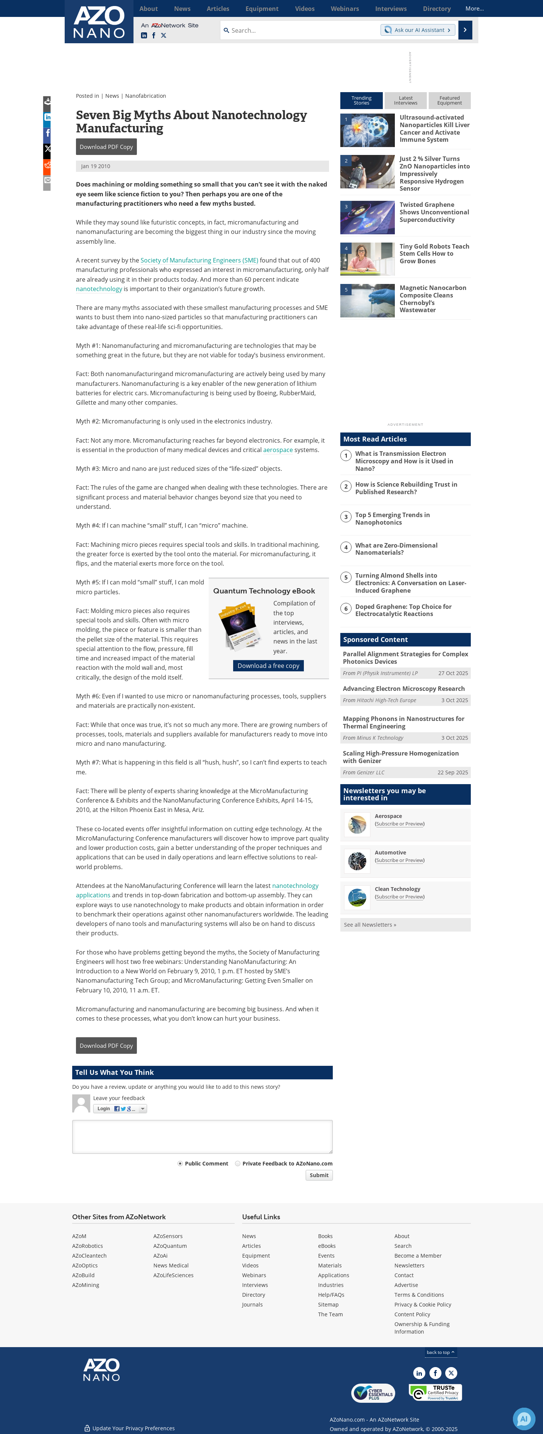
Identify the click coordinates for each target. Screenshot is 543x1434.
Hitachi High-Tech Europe (386, 692)
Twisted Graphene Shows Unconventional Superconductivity (432, 206)
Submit (319, 1175)
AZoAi (160, 1255)
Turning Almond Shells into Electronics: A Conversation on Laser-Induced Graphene (411, 577)
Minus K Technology (380, 729)
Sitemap (328, 1304)
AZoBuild (83, 1275)
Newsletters (409, 1265)
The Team (330, 1314)
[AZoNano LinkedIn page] (144, 36)
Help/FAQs (331, 1294)
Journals (252, 1304)
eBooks (327, 1245)
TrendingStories (362, 100)
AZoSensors (168, 1236)
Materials (330, 1265)
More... (461, 8)
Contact (404, 1275)
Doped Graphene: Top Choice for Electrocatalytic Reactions (401, 603)
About (402, 1236)
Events (326, 1255)
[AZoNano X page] (164, 36)
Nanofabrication (145, 95)
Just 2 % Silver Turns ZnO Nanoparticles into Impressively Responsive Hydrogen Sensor (435, 168)
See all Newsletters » (370, 914)
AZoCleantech (89, 1255)
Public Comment (206, 1163)
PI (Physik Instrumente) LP (387, 665)
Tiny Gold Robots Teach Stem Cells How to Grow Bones (433, 248)
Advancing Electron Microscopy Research (401, 681)
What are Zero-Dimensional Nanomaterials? (394, 543)
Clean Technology (397, 879)
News (112, 95)
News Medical (171, 1265)
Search (403, 1245)
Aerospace (388, 806)
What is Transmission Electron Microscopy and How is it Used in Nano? (411, 452)
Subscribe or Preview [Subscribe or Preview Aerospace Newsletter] (399, 813)
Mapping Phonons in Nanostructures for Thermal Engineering (400, 714)
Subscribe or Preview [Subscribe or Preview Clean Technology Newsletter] (399, 886)
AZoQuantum (170, 1245)
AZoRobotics (87, 1245)
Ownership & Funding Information (422, 1327)
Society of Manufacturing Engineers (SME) (199, 260)
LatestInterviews (405, 100)
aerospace (278, 450)
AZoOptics (85, 1265)
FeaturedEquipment (449, 100)
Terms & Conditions (419, 1294)
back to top (441, 1352)
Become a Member (418, 1255)
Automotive (390, 842)
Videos (250, 1265)
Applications (333, 1275)
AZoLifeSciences (173, 1275)
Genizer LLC (370, 762)
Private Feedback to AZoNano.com (288, 1163)
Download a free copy (268, 666)
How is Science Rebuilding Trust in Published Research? (404, 482)
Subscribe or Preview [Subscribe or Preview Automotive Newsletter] (399, 850)
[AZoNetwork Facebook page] (154, 36)
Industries (331, 1284)
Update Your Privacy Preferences (129, 1424)
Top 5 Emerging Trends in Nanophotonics (391, 513)
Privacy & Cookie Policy (422, 1304)
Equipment (256, 1255)
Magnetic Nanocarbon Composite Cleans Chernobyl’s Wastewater (434, 289)
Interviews (255, 1284)
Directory (253, 1294)
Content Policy (412, 1314)
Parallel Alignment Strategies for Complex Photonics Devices (403, 651)
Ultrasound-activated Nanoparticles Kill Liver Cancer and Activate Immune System (433, 127)
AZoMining (85, 1284)
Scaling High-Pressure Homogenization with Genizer (404, 748)
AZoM (79, 1236)
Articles (251, 1245)
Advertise (406, 1284)
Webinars (254, 1275)
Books (325, 1236)
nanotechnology (99, 289)
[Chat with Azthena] (524, 1419)
